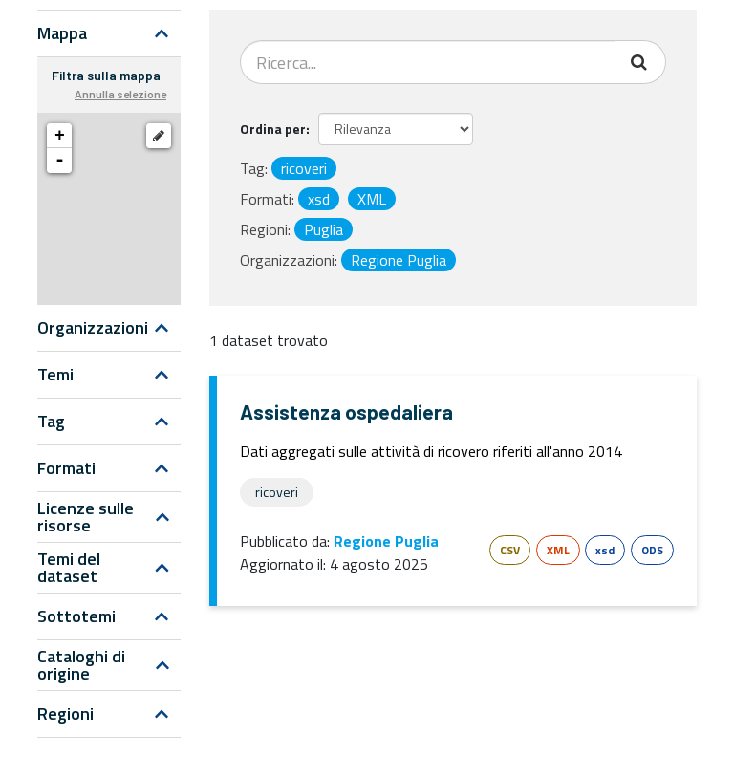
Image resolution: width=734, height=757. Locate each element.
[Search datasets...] (428, 62)
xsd (605, 550)
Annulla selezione (120, 93)
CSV (510, 550)
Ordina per (273, 129)
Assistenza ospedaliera (346, 411)
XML (558, 550)
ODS (652, 550)
